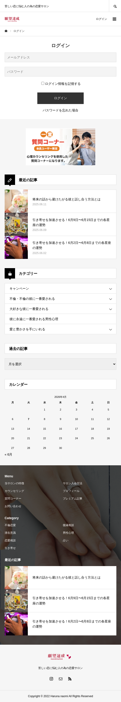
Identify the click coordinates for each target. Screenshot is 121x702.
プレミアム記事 (72, 498)
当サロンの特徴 (14, 483)
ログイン (101, 19)
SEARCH (115, 6)
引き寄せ (10, 548)
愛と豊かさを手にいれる (27, 329)
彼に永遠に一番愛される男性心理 (34, 319)
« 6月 (8, 454)
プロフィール (71, 491)
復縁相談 (68, 525)
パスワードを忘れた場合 (60, 110)
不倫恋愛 (10, 525)
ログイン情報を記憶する (61, 84)
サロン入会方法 (72, 483)
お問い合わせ (13, 506)
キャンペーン (19, 288)
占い (65, 540)
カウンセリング (14, 491)
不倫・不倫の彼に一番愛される (32, 298)
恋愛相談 (10, 540)
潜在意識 (10, 532)
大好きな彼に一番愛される (29, 309)
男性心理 (68, 532)
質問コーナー (13, 498)
